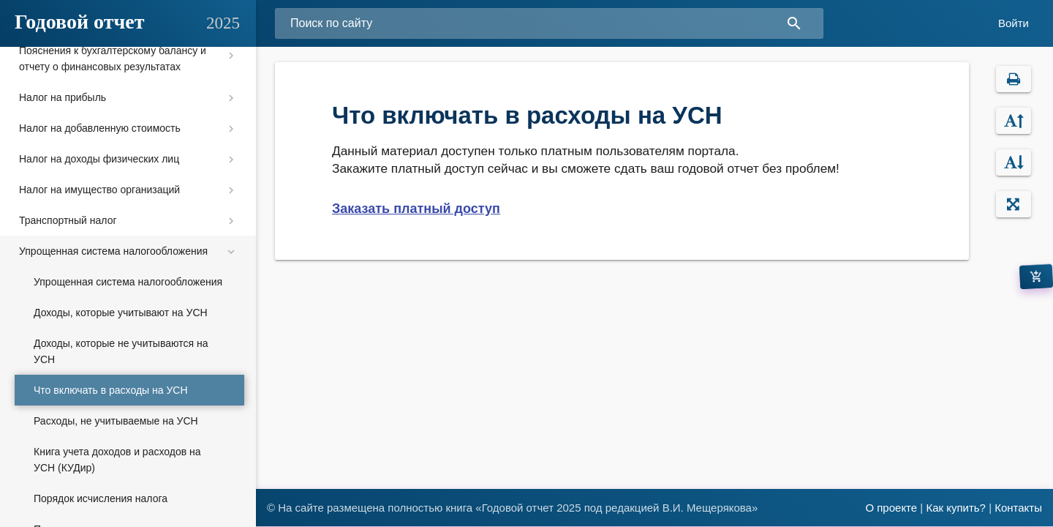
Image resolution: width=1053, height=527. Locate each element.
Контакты (1018, 507)
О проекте (891, 507)
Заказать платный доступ (416, 208)
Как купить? (956, 507)
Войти (1013, 23)
